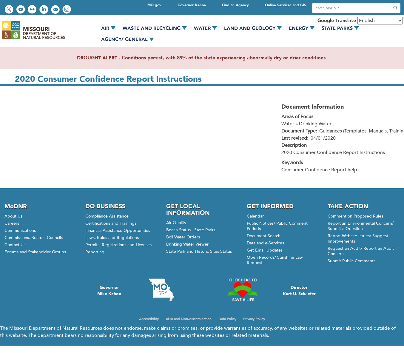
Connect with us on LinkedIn (44, 10)
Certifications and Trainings (110, 223)
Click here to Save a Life (242, 289)
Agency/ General (129, 39)
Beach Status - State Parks (190, 230)
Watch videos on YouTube (21, 10)
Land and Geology (255, 28)
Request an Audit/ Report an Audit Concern (364, 251)
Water (207, 28)
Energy (304, 28)
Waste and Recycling (157, 28)
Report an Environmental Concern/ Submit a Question (361, 226)
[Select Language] (380, 20)
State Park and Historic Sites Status (199, 251)
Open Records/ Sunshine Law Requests (275, 260)
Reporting (94, 252)
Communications (20, 230)
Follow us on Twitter (10, 10)
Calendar (255, 216)
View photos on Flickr (33, 10)
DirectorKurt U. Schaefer (299, 291)
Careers (11, 223)
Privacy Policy (254, 319)
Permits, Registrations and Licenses (118, 245)
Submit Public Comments (351, 261)
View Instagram (67, 10)
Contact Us (14, 245)
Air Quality (176, 223)
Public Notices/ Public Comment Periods (277, 226)
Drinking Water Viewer (187, 244)
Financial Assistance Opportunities (117, 230)
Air (110, 28)
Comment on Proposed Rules (355, 216)
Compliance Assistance (107, 216)
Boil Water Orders (183, 237)
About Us (13, 216)
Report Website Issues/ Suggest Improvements (358, 238)
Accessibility (149, 319)
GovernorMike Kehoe (109, 291)
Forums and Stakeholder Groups (35, 252)
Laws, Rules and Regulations (112, 238)
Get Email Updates (268, 250)
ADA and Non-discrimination (189, 319)
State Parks (342, 28)
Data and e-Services (265, 243)
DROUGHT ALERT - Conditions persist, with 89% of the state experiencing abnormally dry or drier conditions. (202, 58)
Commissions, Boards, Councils (33, 238)
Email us (56, 10)
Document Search (263, 236)
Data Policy (227, 319)
